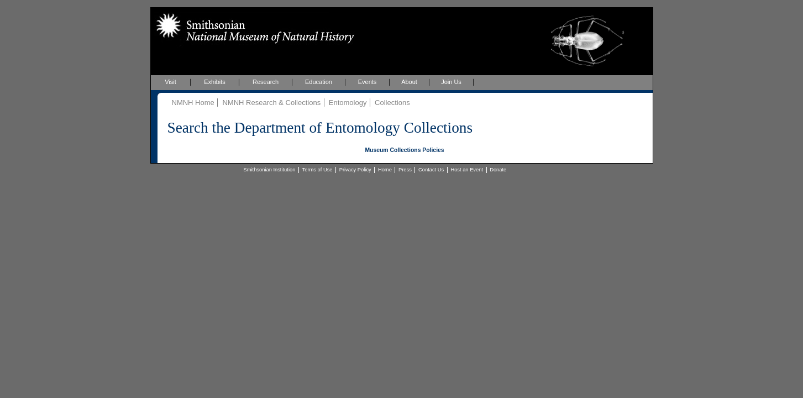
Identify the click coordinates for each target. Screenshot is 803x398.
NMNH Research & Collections (271, 102)
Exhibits (214, 81)
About (409, 81)
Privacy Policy (355, 169)
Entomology (348, 102)
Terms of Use (317, 169)
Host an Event (466, 169)
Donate (498, 169)
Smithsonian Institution (270, 169)
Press (405, 169)
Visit (170, 81)
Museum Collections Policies (404, 150)
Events (367, 81)
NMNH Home (193, 102)
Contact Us (431, 169)
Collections (392, 102)
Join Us (451, 81)
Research (266, 81)
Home (385, 169)
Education (318, 81)
